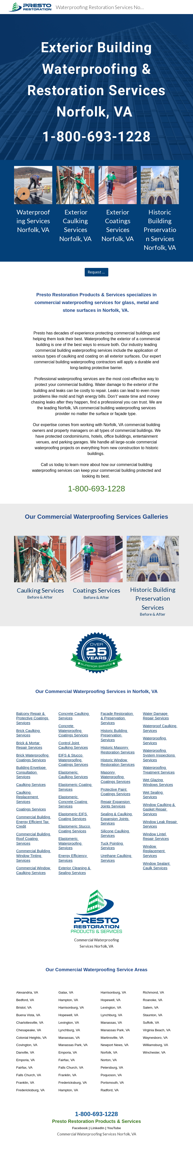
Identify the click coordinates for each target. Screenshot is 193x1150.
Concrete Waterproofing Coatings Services (73, 730)
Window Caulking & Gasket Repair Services (159, 809)
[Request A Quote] (96, 272)
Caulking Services (30, 785)
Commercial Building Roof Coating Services (33, 838)
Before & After (40, 597)
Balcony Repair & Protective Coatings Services (32, 718)
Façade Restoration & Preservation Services (117, 718)
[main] (96, 87)
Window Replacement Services (154, 851)
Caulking (28, 590)
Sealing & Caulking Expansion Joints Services (117, 818)
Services (52, 590)
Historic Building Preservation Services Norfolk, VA (160, 229)
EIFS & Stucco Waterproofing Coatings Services (73, 760)
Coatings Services (31, 809)
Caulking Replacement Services (27, 797)
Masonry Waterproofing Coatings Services (115, 777)
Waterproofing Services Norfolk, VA (33, 221)
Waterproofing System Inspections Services (159, 755)
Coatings (85, 590)
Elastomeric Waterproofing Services (70, 843)
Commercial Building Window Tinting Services (33, 855)
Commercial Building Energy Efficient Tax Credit (33, 821)
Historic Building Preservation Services (114, 735)
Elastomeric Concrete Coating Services (73, 801)
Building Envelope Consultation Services (31, 772)
